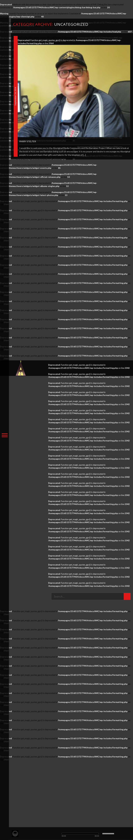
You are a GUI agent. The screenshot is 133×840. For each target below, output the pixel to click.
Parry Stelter (27, 141)
